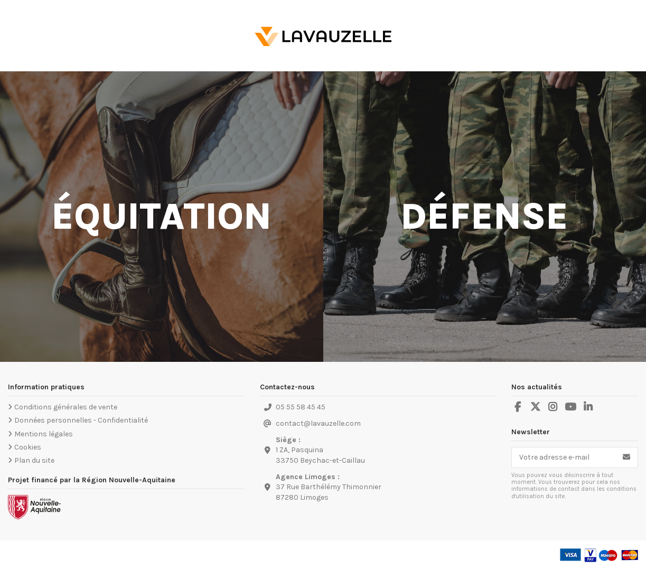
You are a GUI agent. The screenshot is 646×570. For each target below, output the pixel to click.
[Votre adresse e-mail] (563, 457)
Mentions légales (43, 433)
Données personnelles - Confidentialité (81, 420)
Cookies (27, 447)
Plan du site (34, 460)
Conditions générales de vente (65, 407)
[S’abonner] (626, 457)
